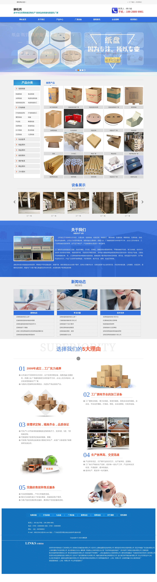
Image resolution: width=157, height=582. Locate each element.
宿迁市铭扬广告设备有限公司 (145, 548)
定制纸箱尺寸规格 (22, 327)
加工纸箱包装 (53, 107)
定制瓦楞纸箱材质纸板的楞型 (112, 331)
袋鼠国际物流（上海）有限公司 (59, 560)
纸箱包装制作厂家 (113, 107)
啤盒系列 (22, 166)
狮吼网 (83, 550)
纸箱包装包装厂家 (73, 107)
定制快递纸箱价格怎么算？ (68, 317)
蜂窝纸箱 (31, 121)
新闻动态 (33, 313)
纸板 (29, 117)
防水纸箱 (31, 130)
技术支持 (120, 313)
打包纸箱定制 (20, 113)
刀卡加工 (73, 153)
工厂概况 (131, 2)
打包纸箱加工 (32, 113)
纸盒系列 (22, 150)
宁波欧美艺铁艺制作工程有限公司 (144, 553)
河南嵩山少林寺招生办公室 (95, 550)
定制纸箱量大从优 (65, 334)
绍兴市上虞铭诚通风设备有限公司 (102, 548)
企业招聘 (115, 19)
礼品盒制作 (73, 130)
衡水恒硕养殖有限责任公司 (58, 553)
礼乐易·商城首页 (54, 558)
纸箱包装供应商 (93, 107)
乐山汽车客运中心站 (145, 555)
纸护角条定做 (53, 177)
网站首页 (22, 19)
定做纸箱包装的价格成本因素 (25, 320)
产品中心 (59, 19)
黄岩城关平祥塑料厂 (92, 553)
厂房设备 (78, 19)
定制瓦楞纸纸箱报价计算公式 (112, 334)
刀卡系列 (22, 172)
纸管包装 (73, 177)
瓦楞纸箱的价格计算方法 (110, 317)
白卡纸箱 (19, 130)
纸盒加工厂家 (114, 177)
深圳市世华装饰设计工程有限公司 (60, 548)
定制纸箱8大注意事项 (109, 327)
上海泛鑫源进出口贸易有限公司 (110, 553)
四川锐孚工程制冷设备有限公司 (131, 550)
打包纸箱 (22, 107)
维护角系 (22, 161)
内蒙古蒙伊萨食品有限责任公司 (106, 555)
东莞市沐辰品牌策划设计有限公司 (60, 555)
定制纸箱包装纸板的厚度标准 (25, 334)
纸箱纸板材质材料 (108, 324)
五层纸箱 (19, 134)
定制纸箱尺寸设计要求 (67, 324)
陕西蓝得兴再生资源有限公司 (124, 548)
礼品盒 (58, 515)
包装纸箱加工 (32, 102)
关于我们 (41, 19)
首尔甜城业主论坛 (74, 550)
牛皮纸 (18, 121)
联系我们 (139, 2)
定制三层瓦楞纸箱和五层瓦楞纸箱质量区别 (29, 331)
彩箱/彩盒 (31, 126)
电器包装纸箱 (32, 98)
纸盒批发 (133, 130)
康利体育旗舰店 (126, 553)
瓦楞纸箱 (19, 126)
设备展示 (78, 185)
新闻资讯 (96, 19)
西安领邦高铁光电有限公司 (89, 558)
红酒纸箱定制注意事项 (110, 320)
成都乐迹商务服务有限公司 (70, 558)
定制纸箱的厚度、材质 (67, 331)
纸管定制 (93, 177)
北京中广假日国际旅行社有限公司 (83, 555)
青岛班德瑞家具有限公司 (76, 553)
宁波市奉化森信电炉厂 (112, 550)
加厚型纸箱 (53, 130)
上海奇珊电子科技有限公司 (58, 550)
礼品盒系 (22, 139)
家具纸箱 (133, 107)
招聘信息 (97, 515)
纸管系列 (22, 155)
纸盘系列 (22, 145)
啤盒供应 (113, 153)
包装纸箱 (22, 88)
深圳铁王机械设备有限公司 (81, 548)
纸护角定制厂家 (133, 153)
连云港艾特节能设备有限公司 (127, 555)
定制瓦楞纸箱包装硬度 (67, 327)
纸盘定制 (93, 130)
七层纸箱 (31, 134)
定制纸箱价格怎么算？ (23, 317)
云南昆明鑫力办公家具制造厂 (132, 558)
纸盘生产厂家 (114, 130)
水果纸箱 (19, 98)
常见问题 (77, 313)
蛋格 (53, 153)
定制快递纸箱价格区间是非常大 (26, 324)
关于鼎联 (110, 515)
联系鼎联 (123, 515)
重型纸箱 (19, 117)
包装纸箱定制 (20, 102)
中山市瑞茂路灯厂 (77, 560)
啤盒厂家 (93, 153)
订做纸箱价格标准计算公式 (68, 320)
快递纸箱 (19, 94)
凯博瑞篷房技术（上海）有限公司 (109, 558)
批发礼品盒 (134, 177)
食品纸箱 (31, 94)
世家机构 (145, 550)
